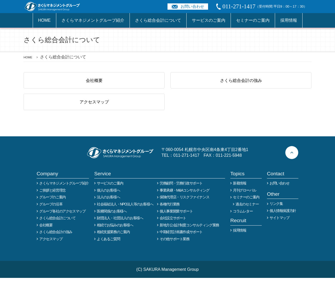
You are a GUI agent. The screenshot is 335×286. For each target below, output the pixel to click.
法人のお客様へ (108, 205)
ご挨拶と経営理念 (52, 198)
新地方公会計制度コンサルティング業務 (189, 233)
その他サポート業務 (174, 247)
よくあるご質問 (108, 247)
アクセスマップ (94, 108)
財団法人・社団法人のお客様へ (120, 226)
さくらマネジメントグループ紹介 (93, 20)
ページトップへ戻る (291, 160)
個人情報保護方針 (283, 219)
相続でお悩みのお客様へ (115, 233)
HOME (44, 20)
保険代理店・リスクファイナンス (184, 205)
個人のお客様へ (108, 198)
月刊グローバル (244, 198)
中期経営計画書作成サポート (181, 240)
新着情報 (239, 191)
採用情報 (288, 20)
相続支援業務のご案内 (113, 240)
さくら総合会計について (158, 20)
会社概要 (94, 82)
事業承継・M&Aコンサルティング (184, 198)
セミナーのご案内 (253, 20)
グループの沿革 (50, 212)
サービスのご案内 (208, 20)
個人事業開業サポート (176, 219)
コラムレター (243, 219)
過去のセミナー (247, 212)
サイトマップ (279, 225)
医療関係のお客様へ (111, 219)
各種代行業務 (170, 212)
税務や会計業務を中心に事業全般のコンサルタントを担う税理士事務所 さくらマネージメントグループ (55, 6)
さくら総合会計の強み (241, 82)
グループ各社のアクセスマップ (62, 219)
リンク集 (276, 212)
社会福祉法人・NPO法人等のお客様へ (125, 212)
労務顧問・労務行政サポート (181, 191)
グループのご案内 (52, 205)
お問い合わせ (192, 6)
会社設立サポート (173, 226)
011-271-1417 (186, 163)
